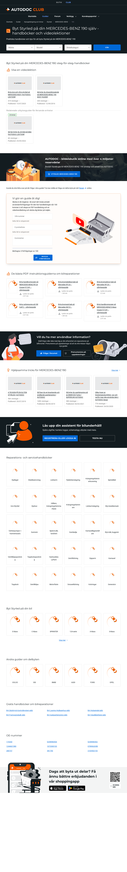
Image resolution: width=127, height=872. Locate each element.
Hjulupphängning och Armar (33, 22)
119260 (9, 742)
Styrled (49, 22)
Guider (18, 22)
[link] (32, 16)
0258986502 (93, 742)
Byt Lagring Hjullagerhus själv (58, 710)
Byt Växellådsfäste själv (97, 715)
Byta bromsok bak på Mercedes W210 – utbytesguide (66, 307)
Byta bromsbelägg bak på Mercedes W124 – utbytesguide (68, 284)
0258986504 (52, 742)
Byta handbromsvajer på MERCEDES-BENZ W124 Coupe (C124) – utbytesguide (28, 286)
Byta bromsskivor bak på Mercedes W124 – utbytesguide (106, 284)
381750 (50, 751)
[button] (71, 16)
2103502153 (93, 751)
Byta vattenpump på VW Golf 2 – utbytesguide (28, 305)
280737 (9, 751)
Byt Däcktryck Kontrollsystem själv (19, 710)
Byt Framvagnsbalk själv (15, 715)
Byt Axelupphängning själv (57, 715)
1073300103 (52, 746)
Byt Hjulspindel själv (95, 710)
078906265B (93, 746)
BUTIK (59, 2)
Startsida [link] (9, 22)
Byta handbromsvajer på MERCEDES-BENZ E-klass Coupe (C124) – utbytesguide (106, 308)
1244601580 (11, 746)
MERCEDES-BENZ (61, 22)
